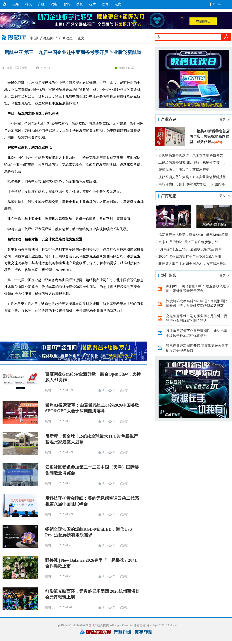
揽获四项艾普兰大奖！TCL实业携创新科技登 (192, 177)
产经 (41, 4)
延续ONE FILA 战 (173, 224)
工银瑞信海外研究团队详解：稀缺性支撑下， (192, 162)
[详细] (218, 142)
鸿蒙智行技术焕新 (214, 224)
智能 (66, 4)
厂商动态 (66, 38)
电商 (118, 4)
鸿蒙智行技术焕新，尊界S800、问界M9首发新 (193, 235)
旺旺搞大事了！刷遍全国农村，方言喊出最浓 (192, 263)
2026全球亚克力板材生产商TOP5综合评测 (189, 256)
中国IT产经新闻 (42, 38)
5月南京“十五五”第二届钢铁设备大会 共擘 (190, 249)
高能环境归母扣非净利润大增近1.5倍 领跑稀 (191, 184)
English (218, 4)
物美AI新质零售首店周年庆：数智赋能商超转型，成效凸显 (209, 136)
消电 (54, 4)
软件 (105, 4)
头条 (15, 4)
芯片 (92, 4)
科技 (28, 4)
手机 (79, 4)
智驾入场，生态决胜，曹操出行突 (183, 170)
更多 (222, 119)
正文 (81, 38)
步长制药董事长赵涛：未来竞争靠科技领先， (192, 155)
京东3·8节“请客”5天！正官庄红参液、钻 (188, 242)
